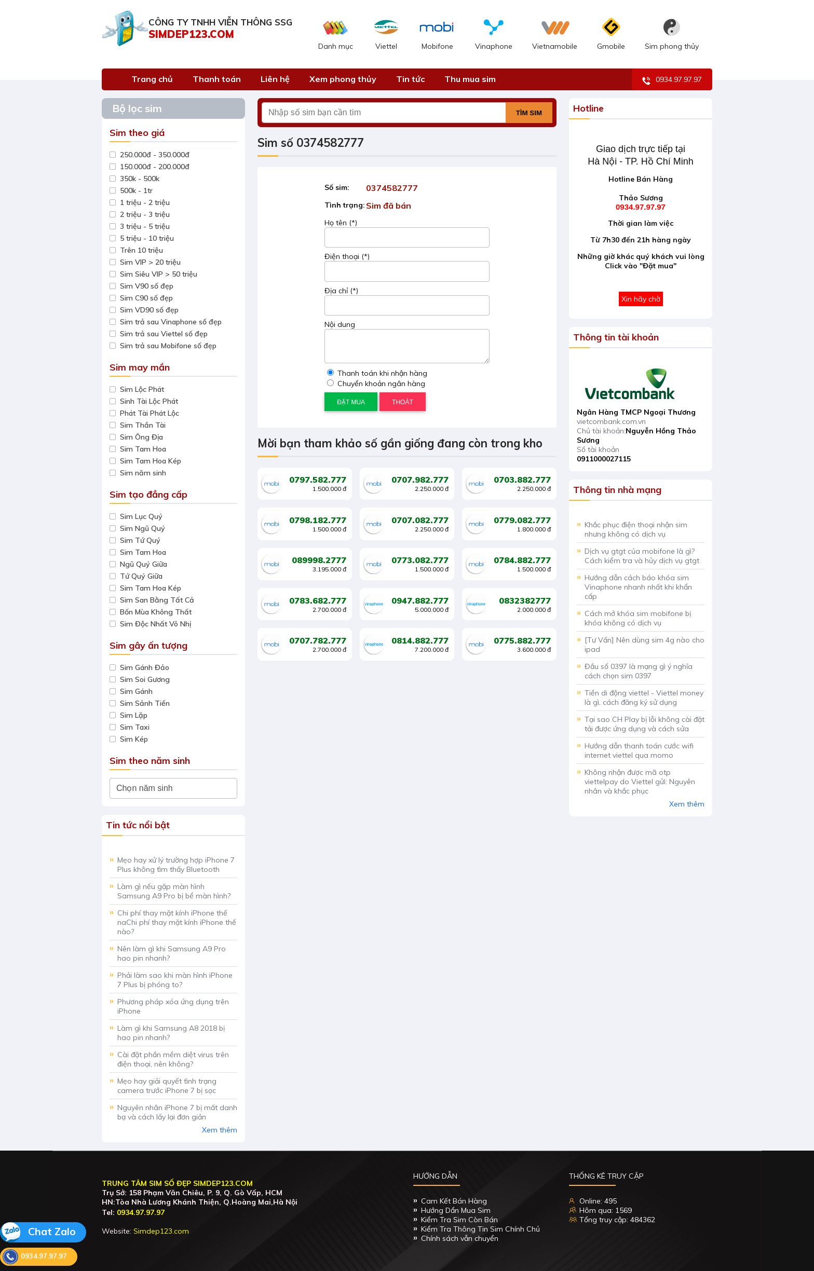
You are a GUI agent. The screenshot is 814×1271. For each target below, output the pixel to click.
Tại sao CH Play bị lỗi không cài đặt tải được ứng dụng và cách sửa (644, 724)
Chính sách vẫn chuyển (459, 1238)
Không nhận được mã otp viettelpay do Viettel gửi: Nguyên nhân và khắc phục (640, 782)
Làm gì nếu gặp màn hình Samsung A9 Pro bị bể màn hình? (173, 891)
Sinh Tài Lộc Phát (149, 401)
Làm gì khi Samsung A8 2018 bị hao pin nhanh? (171, 1032)
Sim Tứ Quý (140, 540)
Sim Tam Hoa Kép (150, 461)
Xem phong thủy (342, 79)
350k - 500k (139, 178)
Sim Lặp (133, 715)
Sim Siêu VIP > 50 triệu (158, 274)
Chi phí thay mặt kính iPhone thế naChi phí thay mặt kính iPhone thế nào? (176, 922)
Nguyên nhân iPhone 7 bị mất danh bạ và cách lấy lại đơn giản (177, 1112)
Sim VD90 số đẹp (149, 310)
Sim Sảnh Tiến (145, 703)
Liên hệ (275, 79)
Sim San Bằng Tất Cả (157, 600)
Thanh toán (217, 79)
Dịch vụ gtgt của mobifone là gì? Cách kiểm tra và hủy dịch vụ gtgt (642, 555)
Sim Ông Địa (141, 437)
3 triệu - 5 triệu (145, 226)
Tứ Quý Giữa (141, 576)
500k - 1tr (136, 190)
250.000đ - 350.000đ (154, 154)
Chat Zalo (38, 1232)
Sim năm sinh (143, 472)
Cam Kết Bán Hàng (454, 1201)
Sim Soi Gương (145, 679)
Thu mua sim (470, 79)
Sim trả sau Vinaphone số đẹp (171, 321)
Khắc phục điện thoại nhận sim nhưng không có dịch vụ (636, 529)
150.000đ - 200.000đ (154, 166)
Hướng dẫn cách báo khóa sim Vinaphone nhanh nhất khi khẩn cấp (638, 587)
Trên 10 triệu (141, 250)
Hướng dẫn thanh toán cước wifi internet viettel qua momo (639, 750)
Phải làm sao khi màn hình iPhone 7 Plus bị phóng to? (175, 980)
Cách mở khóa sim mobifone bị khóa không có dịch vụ (638, 618)
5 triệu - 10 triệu (147, 238)
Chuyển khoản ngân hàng (376, 383)
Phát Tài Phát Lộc (149, 413)
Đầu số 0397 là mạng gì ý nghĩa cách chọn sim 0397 (639, 671)
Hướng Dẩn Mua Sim (456, 1210)
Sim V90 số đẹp (146, 286)
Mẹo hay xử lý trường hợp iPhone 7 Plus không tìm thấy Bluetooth (176, 864)
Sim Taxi (135, 727)
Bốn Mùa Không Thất (156, 612)
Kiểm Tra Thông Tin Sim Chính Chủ (480, 1229)
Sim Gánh (136, 691)
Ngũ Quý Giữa (143, 564)
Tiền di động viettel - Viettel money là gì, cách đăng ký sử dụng (644, 697)
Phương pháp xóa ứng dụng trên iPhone (173, 1006)
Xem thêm (219, 1130)
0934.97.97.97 (672, 80)
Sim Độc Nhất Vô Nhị (155, 623)
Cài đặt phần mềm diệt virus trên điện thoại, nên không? (173, 1059)
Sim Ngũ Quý (142, 528)
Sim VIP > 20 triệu (150, 262)
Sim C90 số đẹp (146, 298)
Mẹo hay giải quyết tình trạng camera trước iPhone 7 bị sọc (166, 1085)
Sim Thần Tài (143, 425)
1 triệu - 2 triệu (145, 202)
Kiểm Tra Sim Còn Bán (459, 1219)
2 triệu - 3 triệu (145, 214)
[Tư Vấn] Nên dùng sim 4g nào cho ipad (644, 644)
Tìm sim (529, 113)
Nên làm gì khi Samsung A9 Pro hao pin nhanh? (171, 953)
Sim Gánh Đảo (144, 667)
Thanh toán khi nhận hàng (377, 373)
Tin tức (410, 79)
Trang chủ (152, 79)
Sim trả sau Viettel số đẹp (164, 333)
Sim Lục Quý (141, 516)
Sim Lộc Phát (142, 389)
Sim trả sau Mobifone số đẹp (168, 345)
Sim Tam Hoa (143, 449)
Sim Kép (134, 739)
